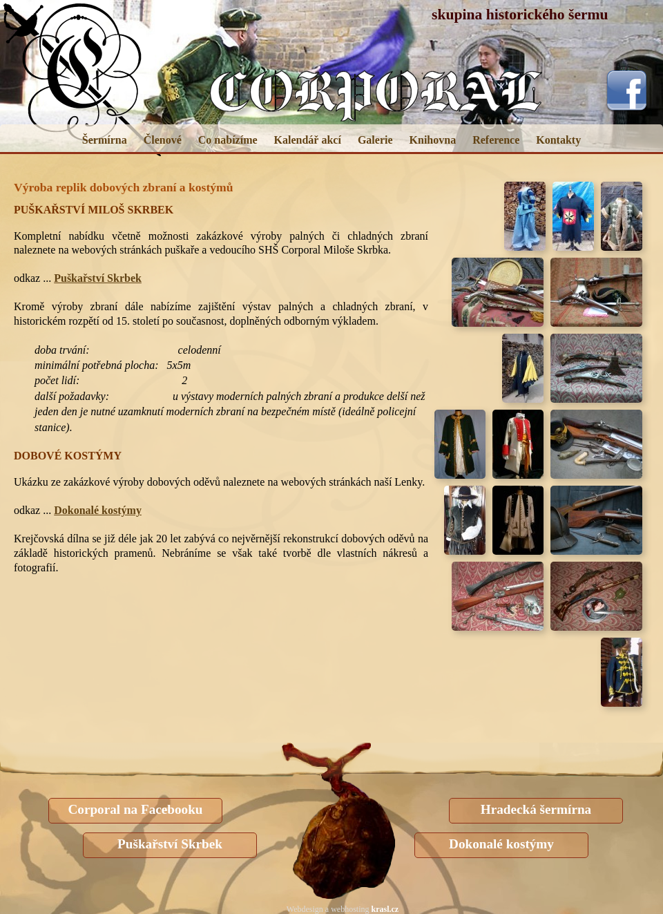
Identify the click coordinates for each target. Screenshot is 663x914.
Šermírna (104, 140)
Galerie (375, 140)
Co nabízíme (228, 140)
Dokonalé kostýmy (98, 510)
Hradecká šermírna (536, 809)
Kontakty (558, 140)
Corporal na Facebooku (135, 809)
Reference (495, 140)
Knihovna (433, 140)
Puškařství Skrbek (98, 278)
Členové (163, 140)
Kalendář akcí (307, 140)
